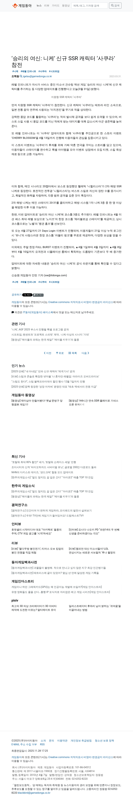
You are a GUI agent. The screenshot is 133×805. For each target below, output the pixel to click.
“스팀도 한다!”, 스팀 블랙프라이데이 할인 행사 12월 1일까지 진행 (48, 381)
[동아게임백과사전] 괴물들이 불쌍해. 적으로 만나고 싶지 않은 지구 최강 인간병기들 (58, 567)
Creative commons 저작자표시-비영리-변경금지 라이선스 (80, 302)
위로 (60, 353)
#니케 (15, 71)
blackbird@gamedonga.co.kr (34, 792)
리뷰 (46, 5)
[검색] (89, 6)
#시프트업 (54, 71)
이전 (47, 353)
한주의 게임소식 (23, 486)
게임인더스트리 (22, 581)
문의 (51, 740)
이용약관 (62, 740)
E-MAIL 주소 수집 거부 (24, 744)
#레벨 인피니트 (28, 71)
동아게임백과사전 (24, 562)
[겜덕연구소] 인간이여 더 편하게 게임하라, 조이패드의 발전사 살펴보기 (51, 510)
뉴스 (39, 5)
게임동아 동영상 (23, 395)
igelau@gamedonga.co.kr (37, 76)
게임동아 (16, 302)
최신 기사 (18, 456)
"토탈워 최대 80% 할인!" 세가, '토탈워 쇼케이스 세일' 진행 (43, 462)
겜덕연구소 (19, 505)
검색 (115, 5)
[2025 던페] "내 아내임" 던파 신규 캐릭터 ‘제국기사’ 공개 (43, 371)
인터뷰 (16, 524)
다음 (85, 353)
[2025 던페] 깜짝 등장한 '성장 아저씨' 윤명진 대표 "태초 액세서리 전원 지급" (54, 386)
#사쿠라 (42, 71)
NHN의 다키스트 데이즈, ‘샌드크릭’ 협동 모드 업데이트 (42, 472)
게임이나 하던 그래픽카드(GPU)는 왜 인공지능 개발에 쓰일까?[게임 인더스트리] (56, 586)
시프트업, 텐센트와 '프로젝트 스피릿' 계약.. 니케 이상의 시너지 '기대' (50, 334)
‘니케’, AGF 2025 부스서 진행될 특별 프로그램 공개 (40, 329)
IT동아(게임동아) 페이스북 (38, 312)
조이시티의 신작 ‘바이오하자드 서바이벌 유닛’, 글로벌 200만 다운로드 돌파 (53, 467)
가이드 (55, 5)
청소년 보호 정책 (104, 740)
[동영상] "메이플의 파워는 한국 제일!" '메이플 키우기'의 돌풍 (45, 339)
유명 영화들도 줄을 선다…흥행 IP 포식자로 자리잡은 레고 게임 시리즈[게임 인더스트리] (60, 592)
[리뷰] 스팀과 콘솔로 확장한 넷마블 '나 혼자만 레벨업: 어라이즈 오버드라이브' (55, 376)
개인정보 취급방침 (81, 740)
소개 (43, 740)
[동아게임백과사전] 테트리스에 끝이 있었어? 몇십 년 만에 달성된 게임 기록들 (55, 572)
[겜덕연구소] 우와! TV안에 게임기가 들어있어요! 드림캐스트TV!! (47, 515)
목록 (73, 353)
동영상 (66, 5)
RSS (42, 744)
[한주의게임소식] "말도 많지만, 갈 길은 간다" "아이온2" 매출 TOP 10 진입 (52, 477)
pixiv (14, 600)
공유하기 (17, 294)
